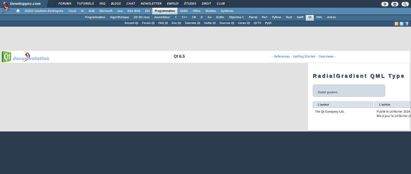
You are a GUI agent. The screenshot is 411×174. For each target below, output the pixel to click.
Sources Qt (226, 23)
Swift (300, 17)
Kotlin (220, 17)
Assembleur (162, 17)
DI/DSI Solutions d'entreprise (44, 11)
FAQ (102, 4)
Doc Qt (176, 23)
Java (120, 11)
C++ (184, 17)
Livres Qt (244, 23)
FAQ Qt (163, 23)
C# (194, 17)
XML (319, 17)
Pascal (253, 17)
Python (276, 17)
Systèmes (227, 11)
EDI (147, 11)
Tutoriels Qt (192, 23)
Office (197, 11)
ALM (92, 11)
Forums (64, 4)
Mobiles (210, 11)
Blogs (115, 4)
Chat (130, 4)
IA (82, 11)
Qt (309, 17)
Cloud (72, 11)
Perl (264, 17)
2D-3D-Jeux (141, 17)
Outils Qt (210, 23)
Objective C (236, 17)
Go (209, 17)
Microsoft (105, 11)
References (282, 57)
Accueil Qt (131, 23)
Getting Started (304, 57)
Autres (331, 17)
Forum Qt (148, 23)
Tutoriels (85, 4)
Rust (289, 17)
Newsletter (150, 4)
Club (220, 4)
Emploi (172, 4)
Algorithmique (119, 17)
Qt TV (257, 23)
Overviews (326, 57)
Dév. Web (133, 11)
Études (189, 4)
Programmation (165, 11)
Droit (206, 4)
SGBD (184, 11)
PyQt (268, 23)
